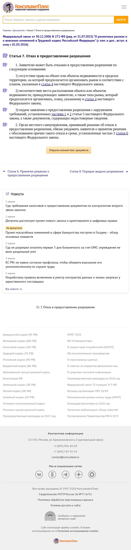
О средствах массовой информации (89, 372)
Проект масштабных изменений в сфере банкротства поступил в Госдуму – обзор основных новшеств (62, 234)
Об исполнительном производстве (88, 353)
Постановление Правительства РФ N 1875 (93, 416)
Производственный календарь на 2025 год (29, 416)
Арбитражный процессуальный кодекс (26, 372)
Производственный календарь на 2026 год (93, 378)
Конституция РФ (12, 378)
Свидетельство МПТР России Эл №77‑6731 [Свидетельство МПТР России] (65, 494)
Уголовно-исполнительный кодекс (24, 403)
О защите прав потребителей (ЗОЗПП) (90, 347)
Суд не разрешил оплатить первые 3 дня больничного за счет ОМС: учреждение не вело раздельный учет (63, 249)
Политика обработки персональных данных (65, 499)
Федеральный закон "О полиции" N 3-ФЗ (92, 384)
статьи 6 (122, 133)
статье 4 (47, 84)
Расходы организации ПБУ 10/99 (87, 391)
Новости (17, 194)
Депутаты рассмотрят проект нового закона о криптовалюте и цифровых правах (61, 221)
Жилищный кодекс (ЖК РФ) (19, 341)
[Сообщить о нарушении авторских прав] (65, 516)
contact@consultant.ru (65, 457)
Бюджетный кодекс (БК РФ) (19, 366)
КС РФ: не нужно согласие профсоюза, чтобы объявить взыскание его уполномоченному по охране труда (54, 264)
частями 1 (59, 114)
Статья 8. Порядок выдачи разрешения (96, 171)
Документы (19, 30)
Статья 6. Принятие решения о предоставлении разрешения (28, 173)
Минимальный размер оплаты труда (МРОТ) (94, 397)
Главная (7, 30)
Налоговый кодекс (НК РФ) (19, 347)
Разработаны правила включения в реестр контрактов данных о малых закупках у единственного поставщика (63, 279)
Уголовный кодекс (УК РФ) (19, 359)
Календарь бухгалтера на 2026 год (88, 403)
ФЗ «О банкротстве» (79, 341)
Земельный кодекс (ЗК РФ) (19, 384)
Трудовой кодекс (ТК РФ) (18, 353)
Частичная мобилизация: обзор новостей (92, 409)
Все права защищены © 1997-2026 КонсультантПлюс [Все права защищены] (65, 488)
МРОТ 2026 (74, 334)
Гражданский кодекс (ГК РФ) (20, 334)
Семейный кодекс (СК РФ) (18, 397)
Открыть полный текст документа (68, 150)
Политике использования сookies (78, 531)
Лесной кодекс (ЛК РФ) (17, 391)
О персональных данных (82, 359)
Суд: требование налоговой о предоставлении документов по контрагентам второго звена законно (64, 208)
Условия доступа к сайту (65, 505)
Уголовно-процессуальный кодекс (24, 409)
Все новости (12, 288)
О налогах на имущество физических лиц (92, 366)
